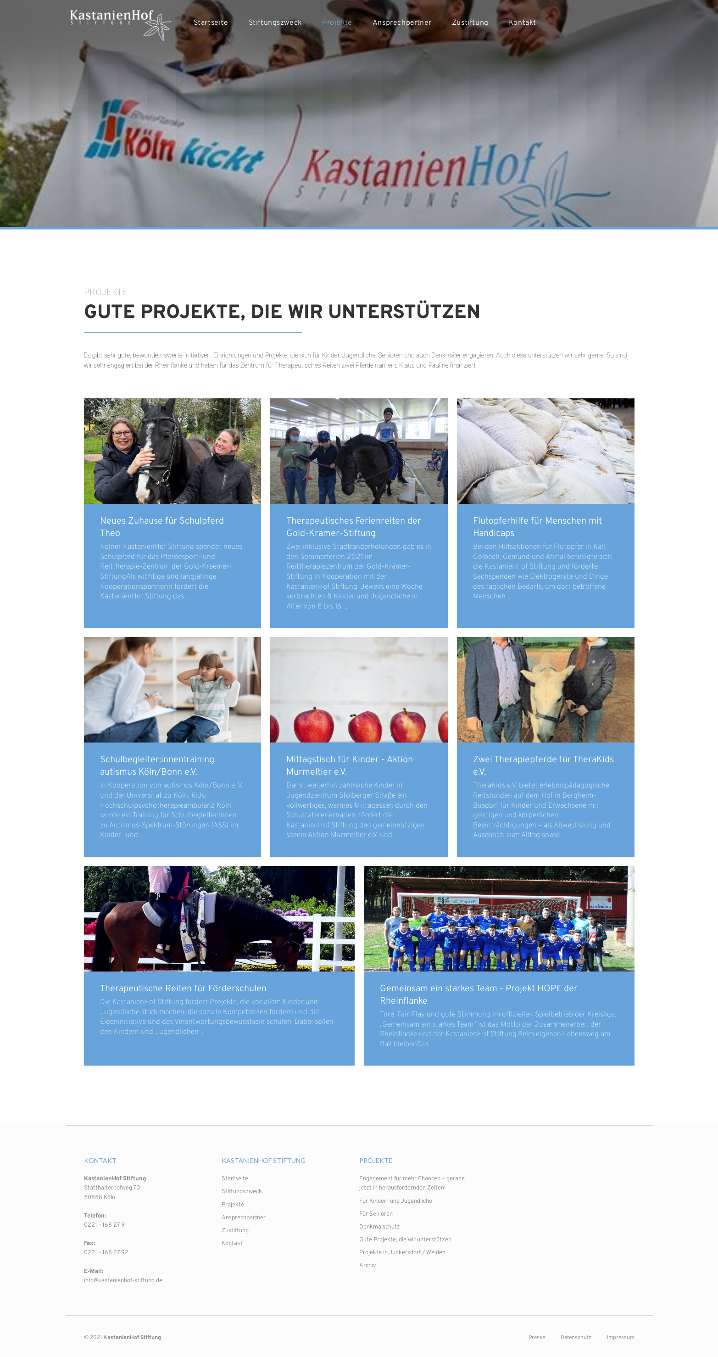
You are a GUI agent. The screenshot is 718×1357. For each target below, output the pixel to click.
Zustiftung (470, 23)
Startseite (211, 23)
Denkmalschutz (379, 1227)
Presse (537, 1337)
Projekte (337, 23)
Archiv (367, 1265)
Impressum (621, 1337)
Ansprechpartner (402, 23)
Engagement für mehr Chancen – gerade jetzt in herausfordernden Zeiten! (412, 1183)
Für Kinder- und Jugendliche (395, 1201)
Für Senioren (376, 1214)
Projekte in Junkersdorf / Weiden (402, 1252)
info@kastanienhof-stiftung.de (123, 1280)
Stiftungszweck (275, 23)
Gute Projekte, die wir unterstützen (405, 1240)
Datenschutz (576, 1337)
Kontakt (522, 23)
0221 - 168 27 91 (105, 1225)
